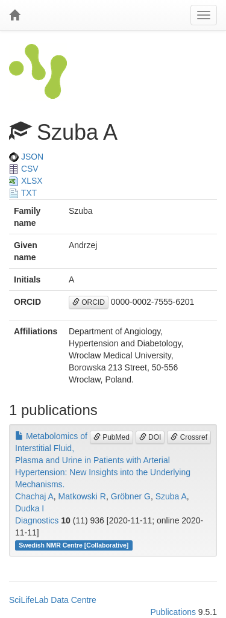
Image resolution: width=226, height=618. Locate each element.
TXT (23, 193)
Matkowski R (82, 496)
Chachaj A (34, 496)
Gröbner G (131, 496)
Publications (173, 612)
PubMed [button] (111, 437)
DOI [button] (150, 437)
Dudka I (29, 508)
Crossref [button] (189, 437)
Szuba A (171, 496)
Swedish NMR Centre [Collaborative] (73, 545)
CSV (24, 168)
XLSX (26, 181)
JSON (26, 156)
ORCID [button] (88, 302)
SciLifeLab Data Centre (52, 600)
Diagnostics (36, 520)
